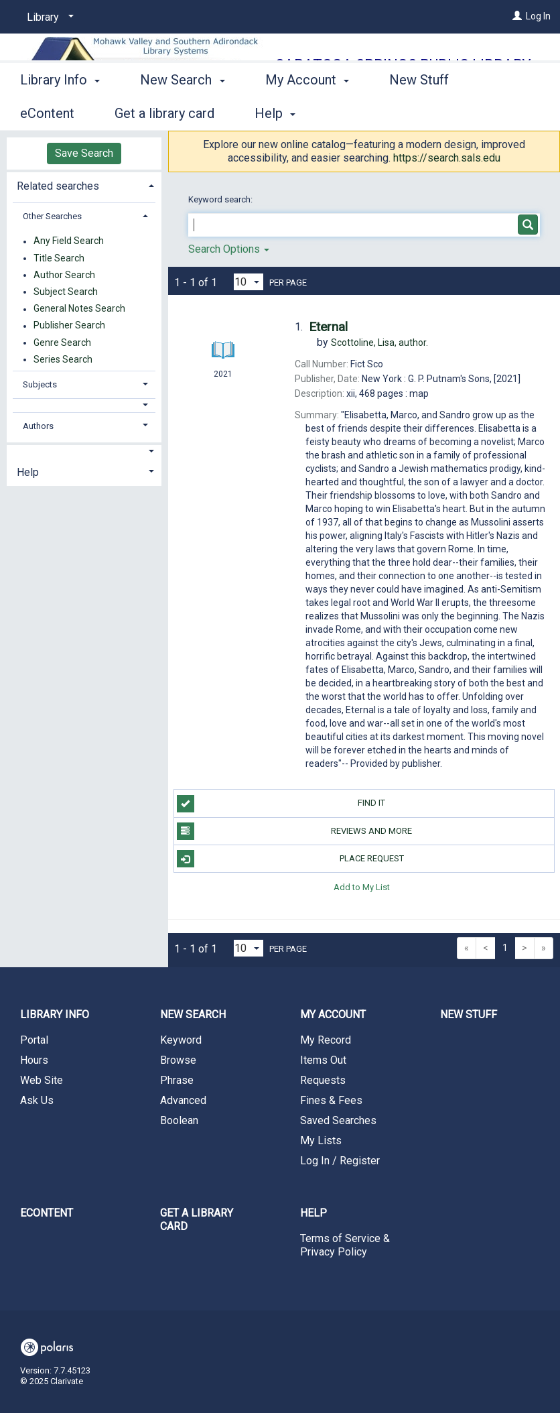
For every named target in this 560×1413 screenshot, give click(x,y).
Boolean (179, 1120)
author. (379, 342)
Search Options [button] (228, 249)
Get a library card (196, 1220)
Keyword (181, 1040)
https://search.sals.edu (446, 157)
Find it (281, 803)
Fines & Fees (331, 1100)
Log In (538, 16)
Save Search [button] (84, 153)
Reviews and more (295, 831)
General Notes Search (79, 309)
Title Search (58, 258)
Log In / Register (340, 1160)
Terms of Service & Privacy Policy (345, 1245)
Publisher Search (69, 325)
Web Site (41, 1080)
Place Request (290, 858)
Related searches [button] (58, 186)
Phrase (177, 1080)
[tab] (84, 185)
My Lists (321, 1140)
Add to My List (362, 886)
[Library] (48, 17)
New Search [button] (182, 111)
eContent (46, 1213)
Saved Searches (338, 1120)
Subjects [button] (40, 384)
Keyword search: (221, 199)
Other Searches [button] (52, 216)
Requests (323, 1080)
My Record (325, 1040)
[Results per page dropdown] (248, 281)
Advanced (183, 1100)
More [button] (415, 113)
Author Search (64, 274)
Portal (34, 1040)
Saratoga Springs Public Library (403, 64)
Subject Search (65, 291)
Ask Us (37, 1100)
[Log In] (517, 16)
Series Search (62, 359)
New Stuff (468, 1014)
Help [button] (28, 472)
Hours (34, 1060)
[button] (84, 405)
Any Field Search (68, 241)
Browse (178, 1060)
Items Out (323, 1060)
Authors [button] (38, 426)
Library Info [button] (60, 111)
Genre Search (62, 342)
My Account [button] (307, 111)
